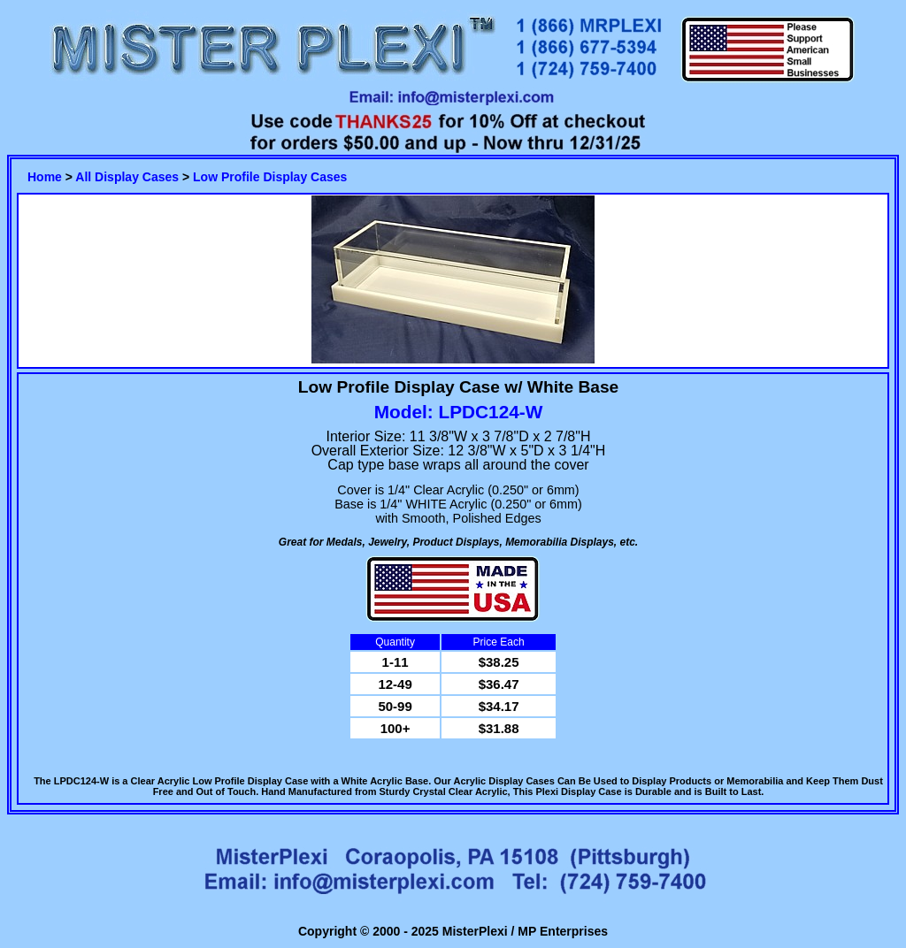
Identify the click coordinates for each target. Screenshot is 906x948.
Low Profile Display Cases (270, 177)
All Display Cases (127, 177)
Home (44, 177)
